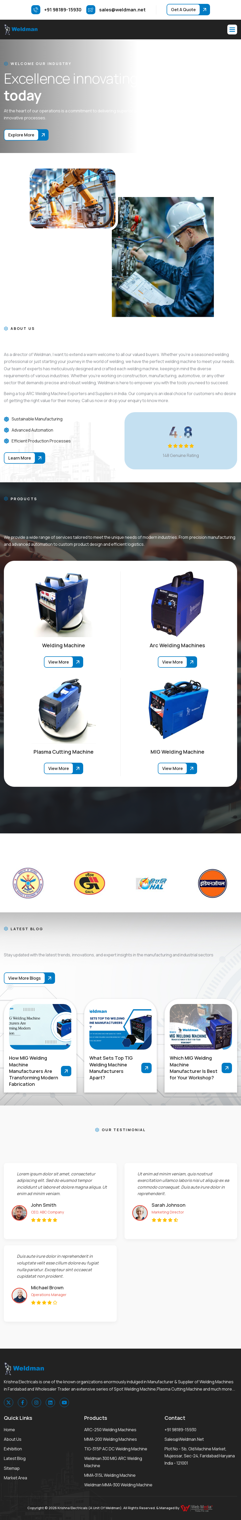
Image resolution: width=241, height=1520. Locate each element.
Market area (15, 1478)
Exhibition (13, 1449)
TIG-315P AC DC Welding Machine (115, 1449)
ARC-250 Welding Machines (110, 1429)
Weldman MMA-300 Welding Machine (118, 1485)
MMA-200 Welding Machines (110, 1439)
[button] (232, 29)
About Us (12, 1439)
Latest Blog (15, 1458)
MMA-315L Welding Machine (110, 1475)
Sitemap (12, 1468)
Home (9, 1429)
